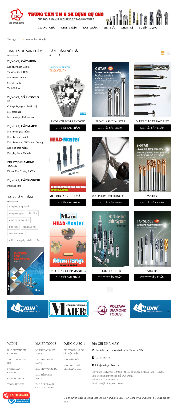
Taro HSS (152, 271)
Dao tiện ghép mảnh (17, 148)
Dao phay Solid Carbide (19, 153)
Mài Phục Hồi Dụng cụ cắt (112, 196)
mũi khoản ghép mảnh (20, 240)
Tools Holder (13, 88)
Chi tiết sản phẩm (68, 127)
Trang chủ (13, 39)
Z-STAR (152, 196)
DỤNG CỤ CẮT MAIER (22, 126)
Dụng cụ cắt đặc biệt (152, 121)
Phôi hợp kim (14, 185)
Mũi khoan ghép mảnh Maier (72, 196)
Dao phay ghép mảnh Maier (71, 271)
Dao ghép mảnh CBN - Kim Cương (25, 142)
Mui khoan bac (16, 233)
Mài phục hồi (14, 112)
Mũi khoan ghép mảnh (18, 131)
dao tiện (33, 213)
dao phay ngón (16, 213)
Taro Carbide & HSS (17, 72)
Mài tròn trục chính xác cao (20, 117)
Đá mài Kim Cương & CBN (21, 171)
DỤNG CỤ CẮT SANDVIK (23, 180)
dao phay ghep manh (19, 206)
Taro (39, 240)
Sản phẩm (90, 27)
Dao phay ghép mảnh (17, 137)
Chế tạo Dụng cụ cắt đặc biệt (22, 106)
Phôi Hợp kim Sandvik (68, 121)
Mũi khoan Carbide (16, 77)
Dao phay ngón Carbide (18, 67)
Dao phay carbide (46, 368)
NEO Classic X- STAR (110, 121)
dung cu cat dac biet (19, 220)
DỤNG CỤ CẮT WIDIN (21, 61)
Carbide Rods (14, 83)
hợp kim (13, 226)
